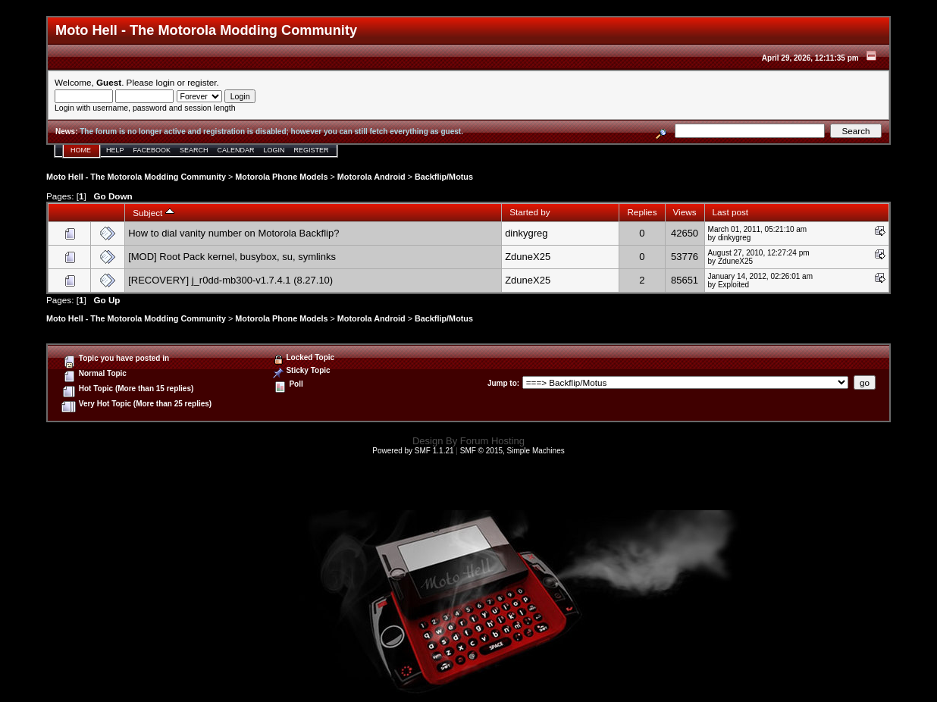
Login (274, 150)
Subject (153, 213)
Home (81, 150)
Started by (529, 212)
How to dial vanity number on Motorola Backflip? (233, 233)
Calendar (236, 150)
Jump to (502, 383)
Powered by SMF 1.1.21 (412, 451)
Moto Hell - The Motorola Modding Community (136, 176)
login (165, 82)
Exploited (733, 284)
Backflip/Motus (444, 176)
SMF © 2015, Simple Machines (512, 451)
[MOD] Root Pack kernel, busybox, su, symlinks (232, 256)
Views (685, 212)
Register (311, 150)
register (201, 82)
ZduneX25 (527, 256)
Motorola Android (371, 176)
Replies (642, 212)
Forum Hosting (492, 441)
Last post (731, 212)
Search (194, 150)
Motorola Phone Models (281, 176)
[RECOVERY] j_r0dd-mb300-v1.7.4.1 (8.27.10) (230, 280)
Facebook (152, 150)
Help (115, 150)
